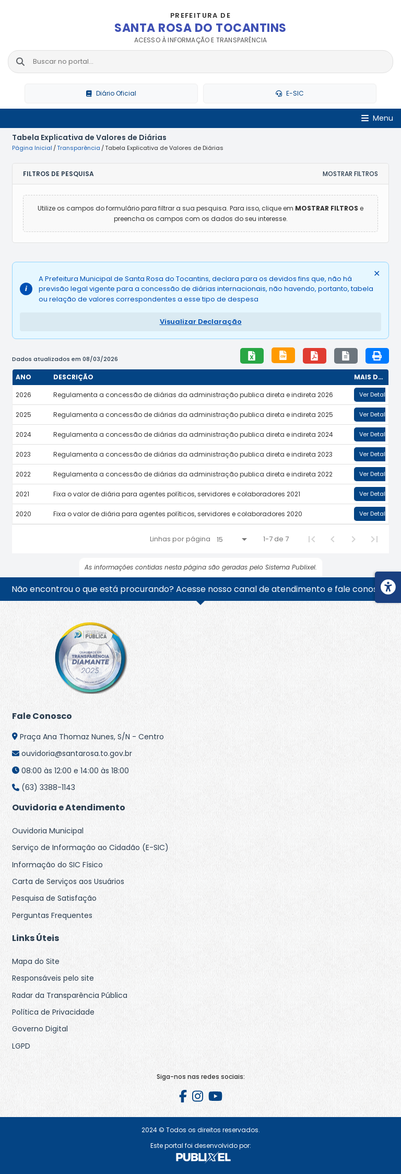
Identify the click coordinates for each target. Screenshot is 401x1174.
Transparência (78, 148)
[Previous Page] (332, 539)
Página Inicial (32, 148)
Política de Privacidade (53, 1012)
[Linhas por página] (232, 539)
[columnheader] (31, 377)
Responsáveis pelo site (53, 978)
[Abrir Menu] (377, 118)
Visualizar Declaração (201, 322)
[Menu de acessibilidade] (388, 587)
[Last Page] (374, 539)
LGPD (21, 1046)
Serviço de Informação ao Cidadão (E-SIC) (90, 847)
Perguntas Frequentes (52, 915)
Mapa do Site (36, 961)
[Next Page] (353, 539)
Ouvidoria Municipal (48, 831)
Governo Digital (40, 1029)
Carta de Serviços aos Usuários (68, 881)
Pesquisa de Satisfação (54, 898)
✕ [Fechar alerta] (376, 274)
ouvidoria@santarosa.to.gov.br (76, 753)
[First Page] (311, 539)
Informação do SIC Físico (57, 864)
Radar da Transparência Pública (69, 995)
